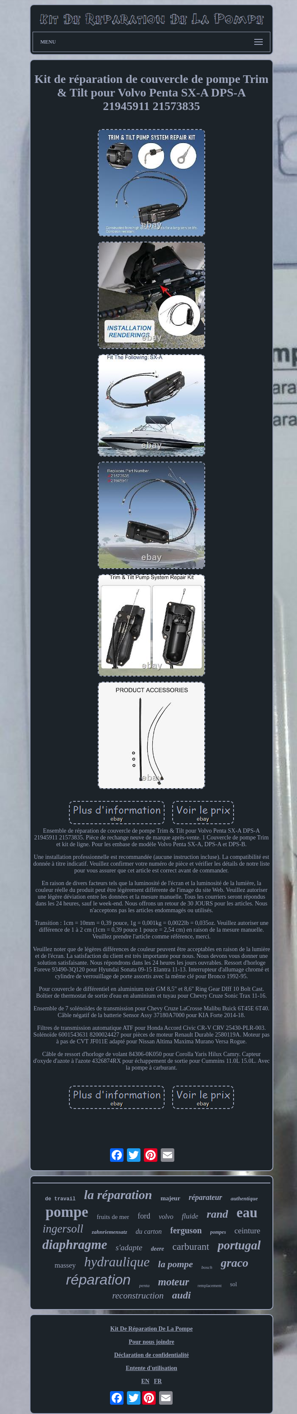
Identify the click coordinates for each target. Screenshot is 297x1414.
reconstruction (138, 1295)
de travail (60, 1199)
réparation (98, 1279)
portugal (239, 1245)
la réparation (118, 1195)
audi (181, 1295)
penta (144, 1285)
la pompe (175, 1264)
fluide (190, 1216)
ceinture (247, 1230)
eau (247, 1212)
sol (233, 1284)
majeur (170, 1198)
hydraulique (117, 1261)
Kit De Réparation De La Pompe (151, 1329)
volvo (166, 1216)
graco (234, 1262)
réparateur (205, 1197)
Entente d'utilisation (151, 1368)
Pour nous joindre (151, 1342)
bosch (206, 1267)
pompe (66, 1212)
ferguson (185, 1230)
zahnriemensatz (109, 1232)
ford (144, 1216)
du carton (149, 1231)
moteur (173, 1281)
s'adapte (129, 1247)
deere (157, 1249)
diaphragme (74, 1244)
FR (158, 1381)
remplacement (210, 1285)
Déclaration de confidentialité (151, 1355)
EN (145, 1381)
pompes (218, 1232)
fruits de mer (113, 1216)
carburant (191, 1246)
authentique (244, 1198)
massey (65, 1265)
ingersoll (63, 1228)
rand (217, 1214)
